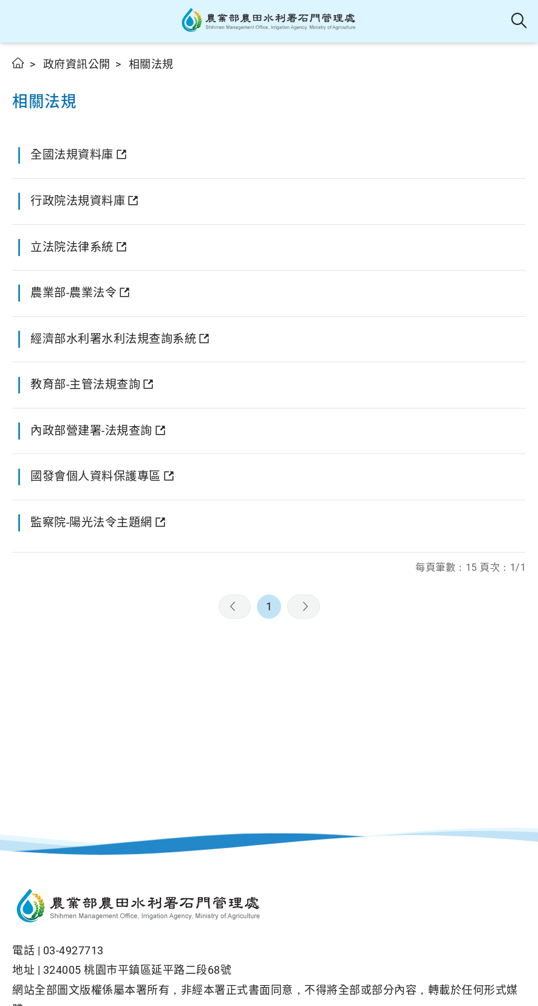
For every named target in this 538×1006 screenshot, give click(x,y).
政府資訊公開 (77, 64)
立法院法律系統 (72, 247)
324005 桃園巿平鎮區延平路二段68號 (137, 969)
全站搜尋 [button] (519, 21)
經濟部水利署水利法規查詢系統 (113, 339)
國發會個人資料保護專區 (95, 476)
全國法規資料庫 (72, 155)
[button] (19, 21)
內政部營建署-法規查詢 (91, 431)
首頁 (18, 63)
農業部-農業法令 (73, 293)
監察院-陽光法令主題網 (91, 522)
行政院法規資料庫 (77, 201)
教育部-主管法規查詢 (85, 384)
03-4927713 (73, 950)
